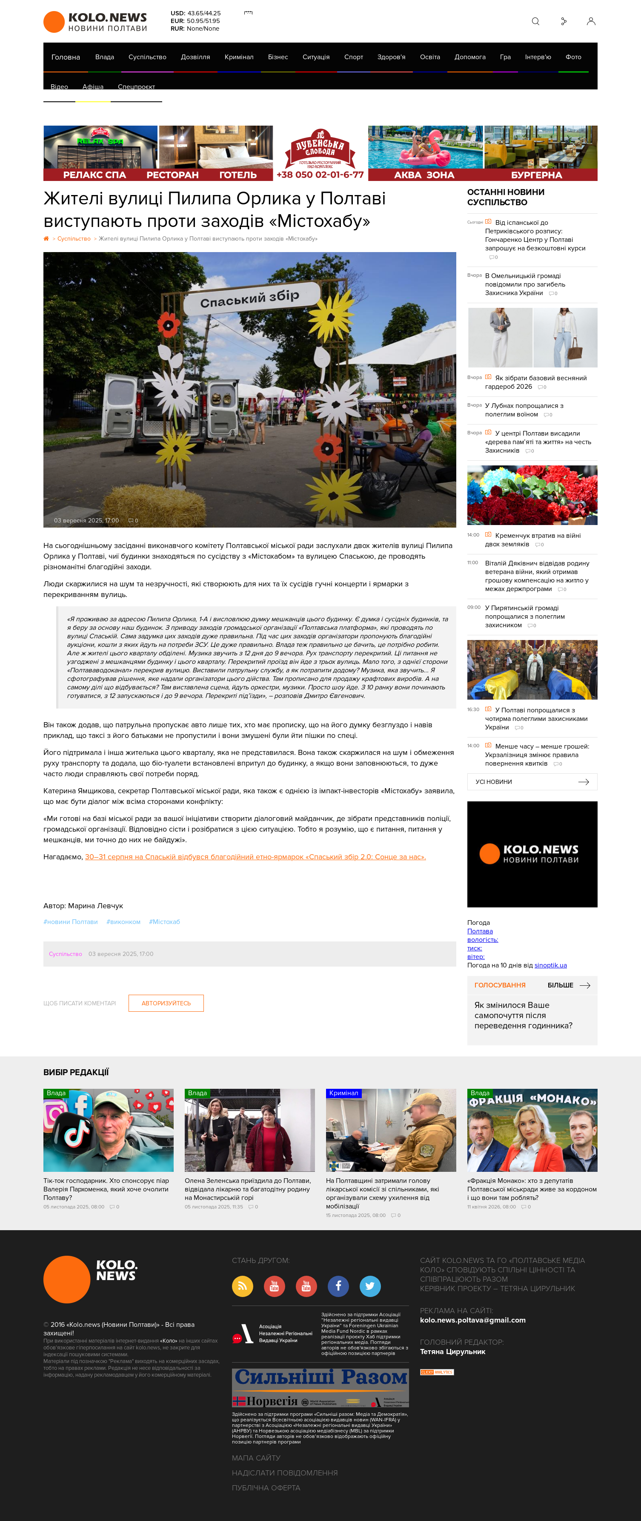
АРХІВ (61, 110)
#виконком (123, 922)
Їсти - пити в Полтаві (182, 110)
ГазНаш (263, 110)
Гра (505, 57)
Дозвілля (195, 57)
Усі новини (494, 782)
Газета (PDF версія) (110, 110)
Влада (104, 57)
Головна (66, 57)
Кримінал (239, 57)
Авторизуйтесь (166, 1003)
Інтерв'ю (538, 57)
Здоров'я (392, 57)
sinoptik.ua (551, 965)
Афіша (93, 87)
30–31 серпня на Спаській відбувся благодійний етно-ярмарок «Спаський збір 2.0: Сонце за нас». (255, 856)
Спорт (353, 57)
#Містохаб (164, 922)
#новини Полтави (70, 922)
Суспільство (147, 57)
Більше (560, 985)
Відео (59, 87)
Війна (231, 110)
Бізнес (278, 57)
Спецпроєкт (136, 87)
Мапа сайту (256, 1458)
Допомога (470, 57)
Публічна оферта (266, 1487)
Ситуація (316, 57)
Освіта (430, 57)
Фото (573, 57)
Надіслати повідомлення (285, 1473)
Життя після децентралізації (329, 110)
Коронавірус (402, 110)
